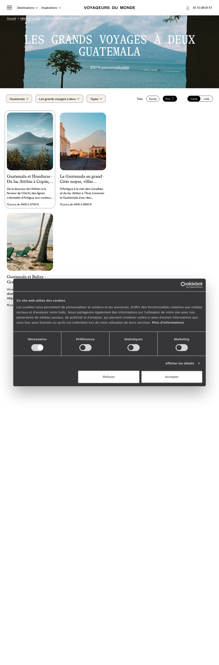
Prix (169, 99)
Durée (152, 99)
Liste (206, 99)
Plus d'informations (168, 322)
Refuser (109, 377)
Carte (193, 99)
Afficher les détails (179, 363)
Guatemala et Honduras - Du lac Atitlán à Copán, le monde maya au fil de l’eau (29, 180)
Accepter (172, 377)
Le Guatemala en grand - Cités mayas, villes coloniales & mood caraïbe (82, 180)
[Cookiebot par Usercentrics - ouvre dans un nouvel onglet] (184, 285)
